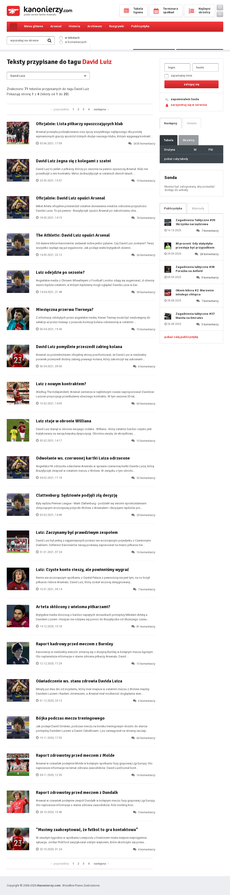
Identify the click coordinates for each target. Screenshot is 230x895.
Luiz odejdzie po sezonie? (60, 272)
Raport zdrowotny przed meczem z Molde (75, 755)
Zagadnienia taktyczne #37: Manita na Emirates (195, 315)
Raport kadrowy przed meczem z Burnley (74, 644)
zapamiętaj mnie (178, 76)
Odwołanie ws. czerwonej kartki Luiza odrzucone (83, 458)
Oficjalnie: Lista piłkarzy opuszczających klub (79, 124)
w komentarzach (72, 42)
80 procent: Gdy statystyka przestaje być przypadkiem (195, 245)
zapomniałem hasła (185, 99)
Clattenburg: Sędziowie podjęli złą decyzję (76, 495)
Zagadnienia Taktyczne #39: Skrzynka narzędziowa (196, 222)
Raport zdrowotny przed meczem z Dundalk (77, 792)
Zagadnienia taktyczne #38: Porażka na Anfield (195, 269)
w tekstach (69, 37)
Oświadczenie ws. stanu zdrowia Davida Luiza (79, 681)
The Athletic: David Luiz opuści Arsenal (73, 235)
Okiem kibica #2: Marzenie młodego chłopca (195, 292)
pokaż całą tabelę (176, 159)
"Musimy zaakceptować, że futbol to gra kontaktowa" (87, 829)
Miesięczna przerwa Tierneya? (64, 309)
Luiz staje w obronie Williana (63, 421)
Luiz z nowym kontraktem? (61, 384)
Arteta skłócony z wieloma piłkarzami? (73, 607)
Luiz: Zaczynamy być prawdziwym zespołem (77, 532)
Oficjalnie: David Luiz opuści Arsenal (70, 198)
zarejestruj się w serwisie (189, 104)
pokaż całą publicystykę (181, 337)
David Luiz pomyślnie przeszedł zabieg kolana (79, 346)
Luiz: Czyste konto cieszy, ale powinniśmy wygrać (82, 569)
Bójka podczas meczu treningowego (70, 718)
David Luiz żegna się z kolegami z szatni (73, 161)
